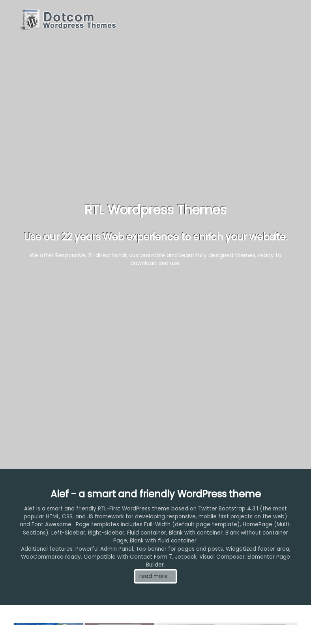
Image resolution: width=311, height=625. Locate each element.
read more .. (155, 576)
